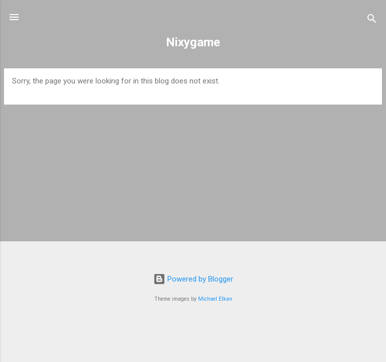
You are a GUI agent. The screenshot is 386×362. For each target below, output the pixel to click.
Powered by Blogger (193, 279)
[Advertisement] (193, 183)
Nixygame (193, 42)
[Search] (372, 20)
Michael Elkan (215, 299)
